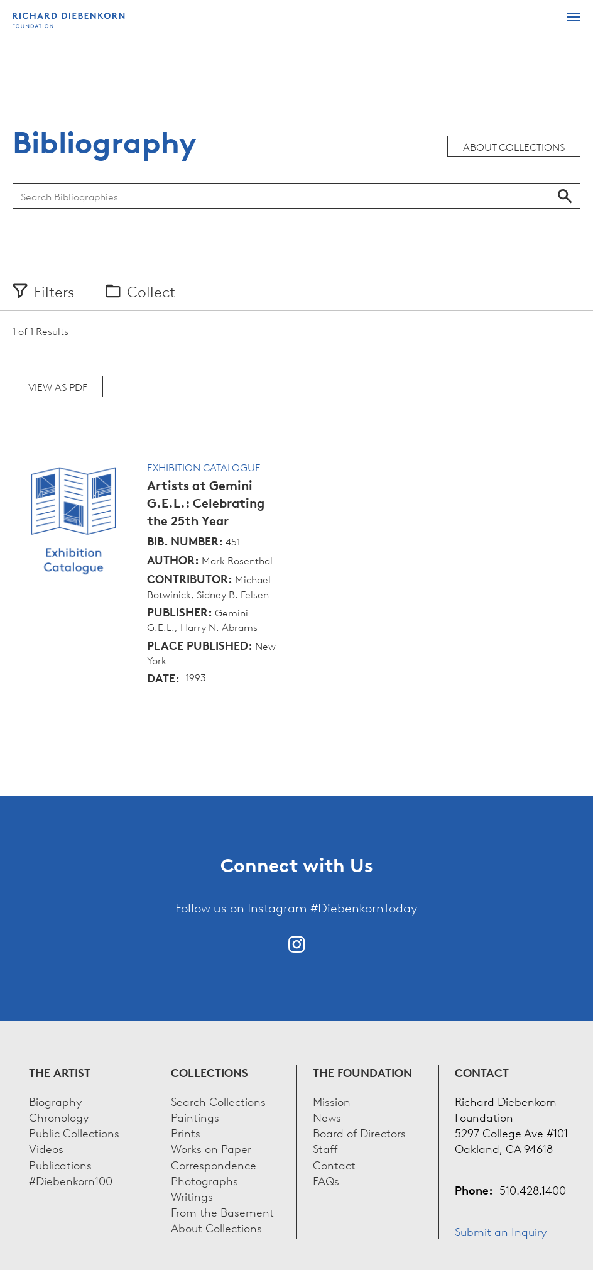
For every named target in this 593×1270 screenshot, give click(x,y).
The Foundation (362, 1072)
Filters (54, 290)
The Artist (59, 1072)
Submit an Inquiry (501, 1231)
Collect (151, 290)
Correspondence (213, 1164)
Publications (60, 1164)
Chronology (59, 1116)
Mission (332, 1101)
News (327, 1116)
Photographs (204, 1180)
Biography (55, 1101)
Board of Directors (359, 1132)
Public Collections (74, 1132)
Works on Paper (211, 1148)
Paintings (195, 1116)
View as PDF (57, 386)
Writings (192, 1195)
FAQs (326, 1180)
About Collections (514, 146)
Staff (325, 1148)
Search (565, 196)
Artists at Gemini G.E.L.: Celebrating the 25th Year (205, 503)
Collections (209, 1072)
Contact (334, 1164)
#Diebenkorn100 (70, 1180)
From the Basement (222, 1211)
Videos (46, 1148)
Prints (185, 1132)
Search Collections (218, 1101)
